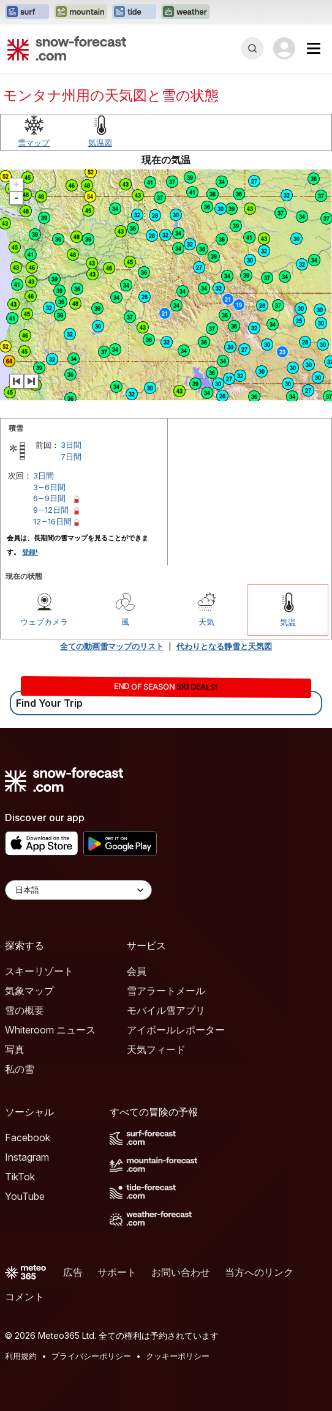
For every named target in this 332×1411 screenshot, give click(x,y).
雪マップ (34, 142)
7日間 (71, 456)
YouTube (25, 1196)
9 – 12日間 (51, 510)
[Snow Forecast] (66, 48)
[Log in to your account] (284, 48)
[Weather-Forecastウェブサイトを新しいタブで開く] (185, 12)
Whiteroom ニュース (50, 1030)
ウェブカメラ (44, 622)
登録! (30, 552)
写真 (15, 1049)
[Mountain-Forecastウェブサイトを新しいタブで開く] (80, 12)
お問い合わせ (180, 1272)
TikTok (20, 1177)
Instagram (27, 1157)
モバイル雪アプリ (166, 1010)
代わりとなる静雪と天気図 (224, 646)
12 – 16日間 (52, 521)
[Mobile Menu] (314, 48)
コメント (24, 1296)
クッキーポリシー (177, 1356)
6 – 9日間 (49, 498)
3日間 (71, 445)
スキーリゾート (39, 971)
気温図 (100, 142)
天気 (206, 622)
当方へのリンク (259, 1272)
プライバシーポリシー (91, 1356)
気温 (288, 622)
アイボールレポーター (176, 1030)
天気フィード (156, 1049)
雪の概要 (24, 1010)
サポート (117, 1272)
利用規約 (21, 1356)
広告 (73, 1272)
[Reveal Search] (252, 48)
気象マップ (29, 991)
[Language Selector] (78, 890)
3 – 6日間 (49, 487)
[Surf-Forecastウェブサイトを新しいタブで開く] (27, 12)
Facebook (27, 1137)
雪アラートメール (166, 991)
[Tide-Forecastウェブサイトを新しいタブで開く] (134, 12)
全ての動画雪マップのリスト (112, 646)
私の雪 (19, 1069)
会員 (136, 971)
